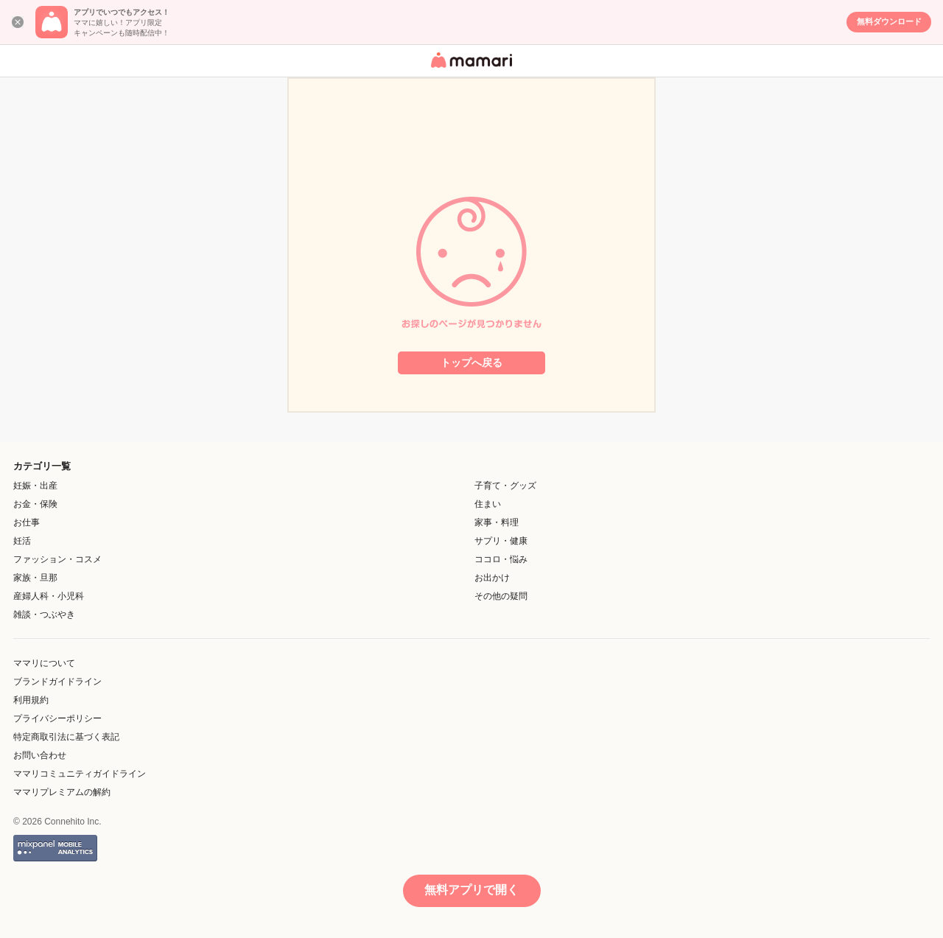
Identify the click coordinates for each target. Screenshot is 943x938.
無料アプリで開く (471, 889)
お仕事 (26, 522)
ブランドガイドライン (57, 681)
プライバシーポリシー (57, 718)
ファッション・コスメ (57, 559)
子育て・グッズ (505, 485)
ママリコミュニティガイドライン (79, 774)
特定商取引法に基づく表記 (66, 737)
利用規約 (31, 700)
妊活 (22, 541)
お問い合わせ (39, 755)
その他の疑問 (500, 596)
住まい (487, 504)
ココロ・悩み (500, 559)
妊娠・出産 (35, 485)
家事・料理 (496, 522)
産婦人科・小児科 (48, 596)
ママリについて (44, 663)
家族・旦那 (35, 578)
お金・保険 (35, 504)
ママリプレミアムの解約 (62, 792)
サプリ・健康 (500, 541)
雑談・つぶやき (44, 614)
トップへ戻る (471, 362)
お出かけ (492, 578)
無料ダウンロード (889, 21)
